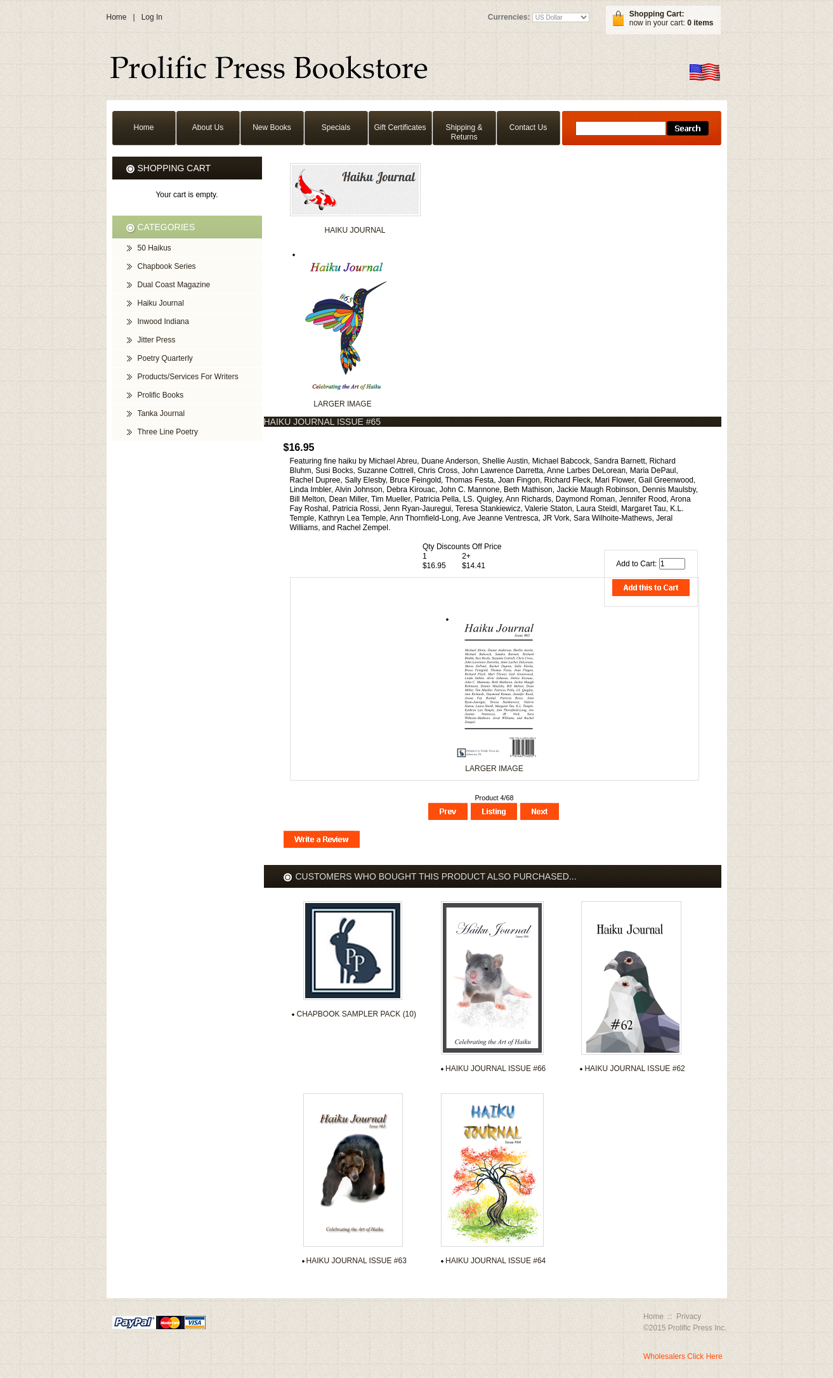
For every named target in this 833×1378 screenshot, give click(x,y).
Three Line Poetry (168, 431)
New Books (272, 127)
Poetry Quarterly (165, 358)
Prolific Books (161, 395)
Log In (151, 17)
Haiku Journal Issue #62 (634, 1068)
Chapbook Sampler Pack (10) (356, 1014)
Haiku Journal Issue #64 (495, 1260)
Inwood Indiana (163, 321)
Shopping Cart (174, 168)
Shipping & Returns (463, 132)
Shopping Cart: (657, 14)
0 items (700, 22)
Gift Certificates (400, 127)
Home (117, 17)
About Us (207, 127)
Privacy (688, 1316)
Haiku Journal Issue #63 (356, 1260)
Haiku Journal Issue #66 (495, 1068)
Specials (336, 127)
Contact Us (528, 127)
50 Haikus (154, 248)
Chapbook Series (167, 266)
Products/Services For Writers (188, 376)
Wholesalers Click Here (683, 1356)
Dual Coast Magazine (174, 284)
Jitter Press (157, 339)
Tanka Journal (161, 413)
